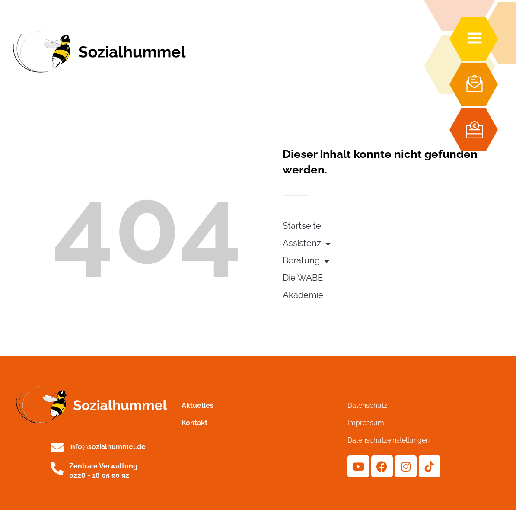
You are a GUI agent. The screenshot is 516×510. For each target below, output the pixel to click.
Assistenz (307, 244)
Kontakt (194, 423)
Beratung (306, 261)
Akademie (303, 295)
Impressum (365, 423)
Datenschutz (367, 405)
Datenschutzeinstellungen (388, 440)
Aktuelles (197, 405)
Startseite (302, 226)
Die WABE (303, 278)
